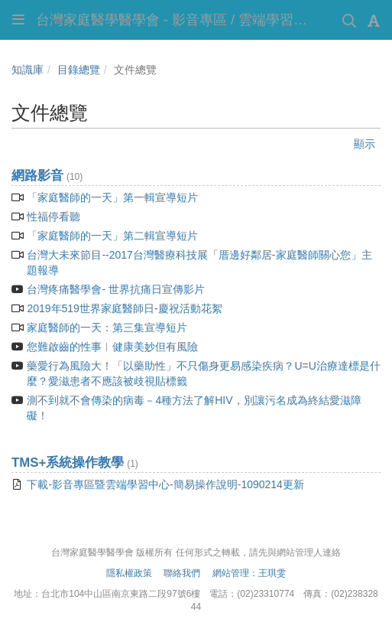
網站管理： (235, 573)
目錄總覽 (78, 70)
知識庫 (27, 70)
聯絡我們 (180, 573)
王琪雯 (272, 573)
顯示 (364, 144)
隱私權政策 (129, 573)
